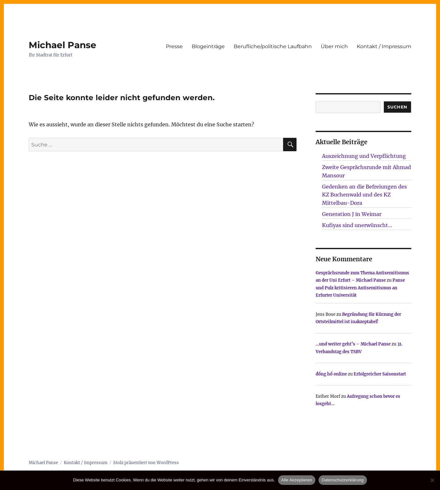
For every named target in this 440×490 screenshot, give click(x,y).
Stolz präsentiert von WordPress (146, 462)
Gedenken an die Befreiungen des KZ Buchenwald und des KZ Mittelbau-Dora (364, 194)
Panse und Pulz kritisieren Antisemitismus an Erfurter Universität (360, 288)
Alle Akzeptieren (296, 480)
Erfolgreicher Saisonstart (380, 374)
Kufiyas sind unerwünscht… (357, 225)
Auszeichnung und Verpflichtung (364, 156)
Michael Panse (62, 45)
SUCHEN (397, 106)
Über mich (334, 46)
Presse (174, 46)
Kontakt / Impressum (384, 46)
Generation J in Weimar (351, 214)
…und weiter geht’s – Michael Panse (353, 344)
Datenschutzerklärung (342, 480)
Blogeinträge (208, 46)
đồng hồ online (331, 374)
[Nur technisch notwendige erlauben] (432, 480)
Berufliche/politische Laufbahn (273, 46)
